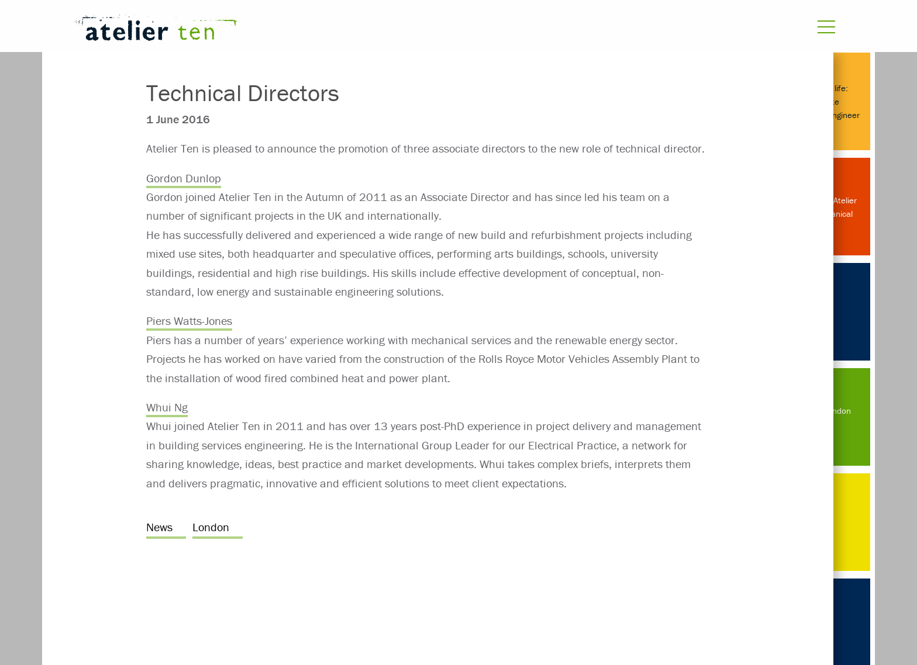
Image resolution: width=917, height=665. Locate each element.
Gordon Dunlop (183, 178)
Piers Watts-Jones (189, 320)
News (159, 526)
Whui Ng (167, 407)
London (210, 526)
